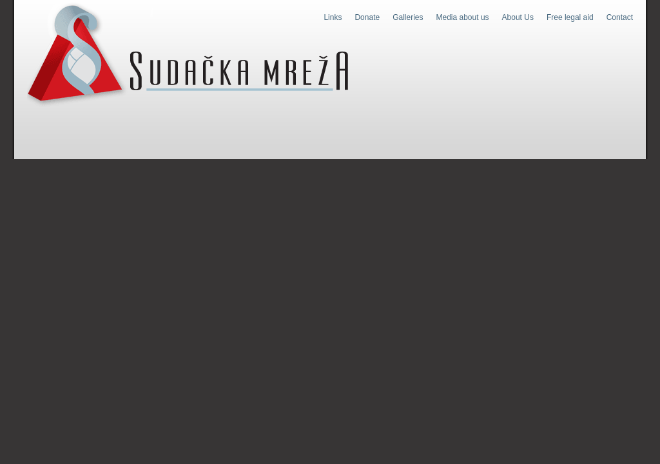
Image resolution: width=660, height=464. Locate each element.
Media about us (462, 17)
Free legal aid (570, 17)
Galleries (408, 17)
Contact (620, 17)
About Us (518, 17)
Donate (367, 17)
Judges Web (188, 54)
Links (333, 17)
